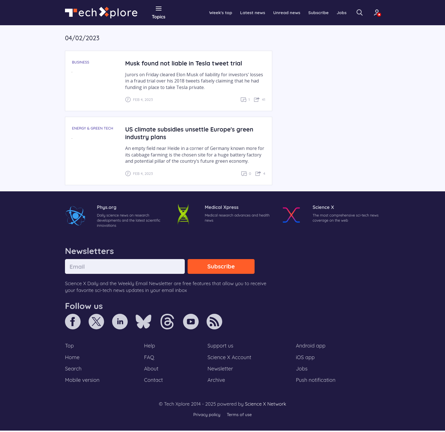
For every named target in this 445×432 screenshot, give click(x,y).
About (151, 370)
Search (73, 370)
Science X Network (265, 405)
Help (150, 346)
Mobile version (82, 381)
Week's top (212, 12)
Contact (153, 381)
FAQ (149, 358)
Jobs (337, 12)
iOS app (305, 358)
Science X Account (229, 358)
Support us (220, 346)
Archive (216, 381)
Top (69, 346)
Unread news (280, 12)
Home (72, 358)
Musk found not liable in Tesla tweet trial (185, 63)
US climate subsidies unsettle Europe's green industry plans (190, 133)
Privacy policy (206, 416)
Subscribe (313, 12)
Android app (311, 346)
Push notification (316, 381)
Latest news (245, 12)
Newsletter (220, 370)
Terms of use (239, 416)
